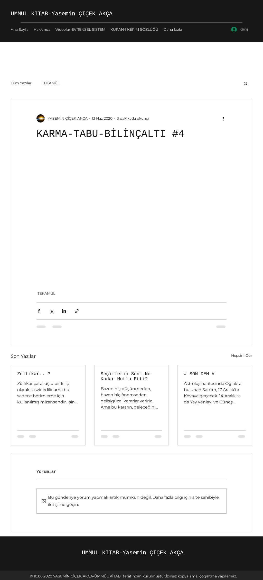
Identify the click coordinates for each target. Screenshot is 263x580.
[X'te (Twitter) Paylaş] (51, 311)
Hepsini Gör (241, 355)
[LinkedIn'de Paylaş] (64, 311)
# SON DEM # (199, 374)
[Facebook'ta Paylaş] (38, 311)
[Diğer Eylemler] (223, 118)
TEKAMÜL (51, 83)
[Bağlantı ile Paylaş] (76, 311)
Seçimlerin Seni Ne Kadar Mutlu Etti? (126, 376)
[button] (245, 83)
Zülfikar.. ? (34, 374)
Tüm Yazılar (21, 83)
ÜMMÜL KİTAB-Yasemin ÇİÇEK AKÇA (61, 14)
